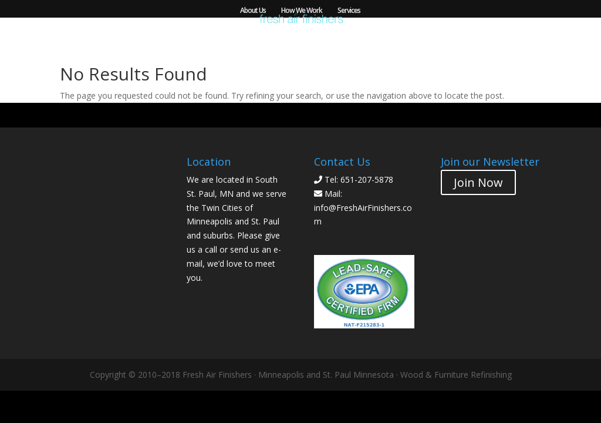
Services (348, 10)
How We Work (301, 10)
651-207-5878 (366, 179)
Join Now (478, 182)
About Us (253, 10)
